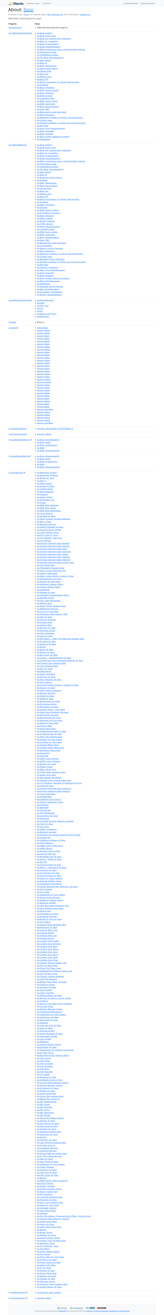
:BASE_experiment (46, 104)
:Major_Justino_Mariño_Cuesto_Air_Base (55, 576)
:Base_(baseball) (45, 134)
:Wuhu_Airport (44, 483)
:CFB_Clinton (43, 1061)
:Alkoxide (42, 1213)
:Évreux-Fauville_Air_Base (49, 875)
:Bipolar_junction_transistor (50, 248)
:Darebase (42, 85)
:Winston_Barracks (46, 693)
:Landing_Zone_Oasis (47, 952)
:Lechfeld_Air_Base (46, 516)
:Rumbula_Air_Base (46, 1077)
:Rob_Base (42, 125)
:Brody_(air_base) (45, 478)
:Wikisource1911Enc (47, 314)
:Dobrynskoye (44, 671)
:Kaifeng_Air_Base (46, 1270)
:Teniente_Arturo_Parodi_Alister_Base (54, 780)
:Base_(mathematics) (47, 445)
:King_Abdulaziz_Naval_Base (50, 908)
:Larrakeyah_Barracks (47, 1148)
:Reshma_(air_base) (46, 764)
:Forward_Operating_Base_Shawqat (53, 791)
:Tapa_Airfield (44, 1039)
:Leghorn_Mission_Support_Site (51, 963)
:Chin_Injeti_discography (48, 600)
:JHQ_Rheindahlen (46, 813)
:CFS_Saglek (43, 1074)
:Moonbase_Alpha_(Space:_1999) (52, 614)
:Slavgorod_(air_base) (47, 1134)
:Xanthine (42, 1001)
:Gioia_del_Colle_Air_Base (49, 1025)
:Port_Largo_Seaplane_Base (50, 1202)
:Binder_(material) (46, 221)
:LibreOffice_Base (45, 98)
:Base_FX (42, 63)
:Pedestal (42, 180)
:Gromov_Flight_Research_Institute (53, 1219)
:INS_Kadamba (44, 1107)
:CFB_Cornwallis (45, 1063)
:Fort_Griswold (44, 889)
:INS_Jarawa (43, 1104)
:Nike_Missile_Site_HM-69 (49, 777)
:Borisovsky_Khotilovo (47, 475)
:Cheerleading (44, 245)
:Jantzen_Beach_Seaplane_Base (51, 924)
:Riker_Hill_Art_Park (46, 769)
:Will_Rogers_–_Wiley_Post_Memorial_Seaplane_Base (60, 639)
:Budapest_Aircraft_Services (50, 286)
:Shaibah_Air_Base (46, 1279)
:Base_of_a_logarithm (47, 41)
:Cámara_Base (44, 726)
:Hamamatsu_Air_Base (48, 1017)
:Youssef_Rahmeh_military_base (52, 1153)
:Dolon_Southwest (46, 674)
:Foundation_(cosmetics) (48, 213)
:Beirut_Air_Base (45, 649)
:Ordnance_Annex (46, 984)
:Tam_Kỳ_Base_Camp (47, 974)
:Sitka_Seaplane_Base (47, 1126)
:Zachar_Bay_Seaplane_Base (50, 1096)
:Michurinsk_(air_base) (48, 715)
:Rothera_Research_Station (49, 1009)
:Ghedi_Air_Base (45, 698)
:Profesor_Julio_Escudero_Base (51, 1240)
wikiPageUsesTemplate (20, 300)
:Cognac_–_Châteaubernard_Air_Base (54, 658)
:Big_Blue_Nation (45, 598)
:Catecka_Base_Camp (47, 930)
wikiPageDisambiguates (20, 33)
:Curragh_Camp (45, 1006)
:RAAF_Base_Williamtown (49, 511)
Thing (25, 14)
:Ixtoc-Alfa (42, 756)
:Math (41, 303)
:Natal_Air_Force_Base (47, 723)
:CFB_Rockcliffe (44, 1072)
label (12, 322)
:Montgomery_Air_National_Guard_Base (55, 1050)
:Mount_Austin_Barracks (48, 897)
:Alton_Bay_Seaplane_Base (49, 737)
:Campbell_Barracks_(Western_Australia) (55, 821)
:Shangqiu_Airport (46, 1281)
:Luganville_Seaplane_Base (49, 1197)
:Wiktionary (43, 316)
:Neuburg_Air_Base (46, 644)
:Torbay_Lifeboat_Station (49, 587)
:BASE (41, 448)
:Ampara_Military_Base (48, 745)
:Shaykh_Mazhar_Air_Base (49, 1287)
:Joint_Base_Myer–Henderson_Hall (53, 905)
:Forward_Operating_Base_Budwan (53, 543)
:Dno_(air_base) (45, 668)
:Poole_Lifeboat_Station (48, 1251)
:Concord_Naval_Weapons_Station (53, 1082)
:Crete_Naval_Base (46, 794)
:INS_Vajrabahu (45, 1194)
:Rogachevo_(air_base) (48, 707)
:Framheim (43, 805)
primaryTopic (17, 1298)
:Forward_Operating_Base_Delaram (53, 546)
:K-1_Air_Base (44, 1268)
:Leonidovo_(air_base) (47, 816)
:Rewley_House (44, 767)
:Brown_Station (45, 1232)
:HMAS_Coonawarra (47, 829)
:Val (40, 311)
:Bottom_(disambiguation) (49, 294)
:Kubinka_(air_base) (46, 1235)
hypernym (16, 472)
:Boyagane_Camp (45, 1243)
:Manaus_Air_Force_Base (49, 581)
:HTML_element (45, 224)
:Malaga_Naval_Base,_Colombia (51, 982)
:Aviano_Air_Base (45, 1224)
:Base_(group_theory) (47, 68)
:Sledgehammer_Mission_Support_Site (54, 971)
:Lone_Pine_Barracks (47, 979)
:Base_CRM (43, 109)
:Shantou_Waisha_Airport (49, 1044)
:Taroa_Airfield (44, 990)
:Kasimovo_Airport (46, 630)
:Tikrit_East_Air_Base (47, 1172)
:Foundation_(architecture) (49, 292)
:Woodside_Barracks (47, 916)
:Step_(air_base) (45, 1159)
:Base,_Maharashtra (46, 66)
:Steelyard (42, 1023)
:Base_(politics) (44, 33)
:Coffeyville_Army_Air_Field (49, 1080)
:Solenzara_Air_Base (47, 870)
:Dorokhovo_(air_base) (48, 1088)
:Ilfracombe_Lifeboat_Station (50, 1118)
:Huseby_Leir (44, 837)
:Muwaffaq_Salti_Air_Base (49, 856)
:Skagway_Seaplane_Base (49, 1131)
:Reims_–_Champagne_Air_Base (51, 867)
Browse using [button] (32, 3)
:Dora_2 (41, 481)
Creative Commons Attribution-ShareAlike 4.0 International (108, 1311)
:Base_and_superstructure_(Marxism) (54, 38)
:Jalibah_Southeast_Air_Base (50, 527)
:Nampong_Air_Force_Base (49, 720)
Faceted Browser (130, 3)
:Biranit (41, 647)
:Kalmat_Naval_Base (47, 1273)
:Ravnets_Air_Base (46, 1121)
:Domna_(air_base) (46, 677)
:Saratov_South (44, 622)
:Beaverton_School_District (49, 177)
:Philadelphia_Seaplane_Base (50, 568)
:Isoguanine (43, 753)
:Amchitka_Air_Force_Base (49, 742)
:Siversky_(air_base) (46, 1129)
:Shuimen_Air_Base (46, 987)
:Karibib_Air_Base (45, 486)
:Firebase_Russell (45, 938)
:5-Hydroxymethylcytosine (49, 1012)
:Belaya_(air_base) (46, 652)
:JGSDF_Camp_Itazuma (48, 758)
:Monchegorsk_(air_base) (49, 718)
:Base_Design (44, 60)
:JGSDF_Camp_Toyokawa (48, 761)
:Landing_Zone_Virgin (47, 960)
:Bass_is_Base (44, 521)
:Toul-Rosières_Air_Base (48, 873)
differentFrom (17, 1292)
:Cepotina (42, 494)
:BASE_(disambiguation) (48, 450)
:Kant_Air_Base (44, 617)
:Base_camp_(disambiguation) (51, 128)
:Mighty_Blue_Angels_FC (48, 1099)
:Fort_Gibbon (44, 922)
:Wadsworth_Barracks (47, 609)
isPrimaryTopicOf (18, 434)
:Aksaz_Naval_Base (46, 728)
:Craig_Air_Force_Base (47, 611)
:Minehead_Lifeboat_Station (50, 584)
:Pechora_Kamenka (46, 619)
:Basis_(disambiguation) (48, 281)
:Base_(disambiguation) (48, 439)
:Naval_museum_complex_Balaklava (53, 519)
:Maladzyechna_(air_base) (49, 579)
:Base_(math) (44, 442)
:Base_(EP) (42, 79)
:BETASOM (42, 807)
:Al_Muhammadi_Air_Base (49, 734)
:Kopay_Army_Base (46, 775)
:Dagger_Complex (46, 1186)
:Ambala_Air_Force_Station (49, 739)
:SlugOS (41, 1137)
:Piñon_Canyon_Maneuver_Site (51, 570)
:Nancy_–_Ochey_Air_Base (49, 859)
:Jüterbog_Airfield (45, 1031)
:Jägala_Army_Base (46, 1265)
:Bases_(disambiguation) (48, 47)
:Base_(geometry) (45, 115)
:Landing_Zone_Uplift (47, 957)
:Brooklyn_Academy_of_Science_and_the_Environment (61, 123)
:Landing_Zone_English (48, 941)
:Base (42, 327)
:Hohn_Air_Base (45, 824)
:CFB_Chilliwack (45, 843)
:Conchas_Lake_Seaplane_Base (51, 663)
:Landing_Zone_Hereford (49, 944)
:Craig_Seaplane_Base (47, 666)
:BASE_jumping (44, 96)
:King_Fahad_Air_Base (47, 1161)
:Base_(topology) (45, 93)
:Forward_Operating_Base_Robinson (53, 560)
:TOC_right (43, 305)
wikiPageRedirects (19, 439)
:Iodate (41, 502)
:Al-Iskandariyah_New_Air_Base (51, 731)
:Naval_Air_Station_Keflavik (49, 878)
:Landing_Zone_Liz (46, 1145)
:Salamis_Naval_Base (47, 573)
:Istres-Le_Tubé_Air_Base (49, 851)
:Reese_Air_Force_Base (48, 1205)
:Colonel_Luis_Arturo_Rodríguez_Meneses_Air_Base (60, 660)
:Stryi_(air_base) (45, 636)
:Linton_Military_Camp (48, 532)
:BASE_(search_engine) (48, 90)
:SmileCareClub (45, 489)
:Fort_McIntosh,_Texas (47, 1246)
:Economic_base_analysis (49, 1292)
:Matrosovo (43, 818)
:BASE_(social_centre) (47, 101)
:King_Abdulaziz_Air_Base (49, 679)
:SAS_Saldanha (44, 682)
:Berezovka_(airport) (47, 472)
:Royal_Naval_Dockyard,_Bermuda (52, 712)
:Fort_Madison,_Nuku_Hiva (49, 538)
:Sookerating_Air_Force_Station (51, 1014)
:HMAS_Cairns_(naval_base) (50, 846)
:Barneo (41, 1230)
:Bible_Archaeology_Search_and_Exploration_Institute (61, 49)
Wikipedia (62, 1311)
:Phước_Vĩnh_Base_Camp (49, 968)
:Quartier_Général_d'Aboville (50, 976)
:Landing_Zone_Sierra (47, 954)
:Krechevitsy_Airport (47, 704)
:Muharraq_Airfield (46, 903)
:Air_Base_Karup (45, 1053)
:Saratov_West (44, 625)
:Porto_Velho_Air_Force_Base (50, 1257)
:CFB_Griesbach (45, 1066)
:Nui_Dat (42, 862)
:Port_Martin (43, 1254)
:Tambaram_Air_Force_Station (51, 1164)
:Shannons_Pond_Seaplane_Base (52, 1284)
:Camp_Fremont (45, 1183)
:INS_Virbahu (44, 1115)
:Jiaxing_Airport (45, 497)
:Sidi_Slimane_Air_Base (48, 1123)
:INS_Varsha (43, 1110)
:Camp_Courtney (45, 993)
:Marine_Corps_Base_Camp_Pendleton (54, 1003)
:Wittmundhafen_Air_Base (49, 995)
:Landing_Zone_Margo (48, 949)
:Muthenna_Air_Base (47, 927)
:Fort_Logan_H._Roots (47, 535)
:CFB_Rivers (43, 1069)
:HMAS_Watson (45, 848)
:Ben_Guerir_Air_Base (47, 655)
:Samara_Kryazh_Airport (48, 1238)
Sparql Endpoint (147, 3)
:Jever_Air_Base (44, 1028)
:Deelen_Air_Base (45, 696)
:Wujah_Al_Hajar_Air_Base (49, 919)
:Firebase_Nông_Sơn (47, 935)
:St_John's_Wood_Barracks (49, 1156)
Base (28, 9)
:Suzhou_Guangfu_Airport (49, 1189)
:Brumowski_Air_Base (47, 1020)
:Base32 (41, 1178)
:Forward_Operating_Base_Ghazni (52, 554)
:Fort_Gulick (43, 892)
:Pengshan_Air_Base (47, 1200)
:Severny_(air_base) (46, 1276)
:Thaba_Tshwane (45, 1167)
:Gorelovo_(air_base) (47, 1170)
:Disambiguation (45, 300)
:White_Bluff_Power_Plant (49, 1227)
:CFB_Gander (44, 810)
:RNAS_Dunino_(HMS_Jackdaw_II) (52, 1181)
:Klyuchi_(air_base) (46, 688)
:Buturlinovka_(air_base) (48, 701)
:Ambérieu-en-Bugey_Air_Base (51, 840)
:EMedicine (43, 1042)
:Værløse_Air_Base (46, 592)
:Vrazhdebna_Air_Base (47, 914)
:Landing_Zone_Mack (47, 946)
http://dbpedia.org (55, 14)
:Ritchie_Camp (44, 603)
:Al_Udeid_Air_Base (46, 641)
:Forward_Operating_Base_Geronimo (54, 551)
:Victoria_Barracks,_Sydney (49, 1085)
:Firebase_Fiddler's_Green (49, 881)
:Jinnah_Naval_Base (46, 1093)
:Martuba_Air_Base (46, 628)
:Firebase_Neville (45, 933)
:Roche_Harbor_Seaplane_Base (51, 606)
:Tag (40, 308)
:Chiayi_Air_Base (45, 786)
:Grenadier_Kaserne (46, 1208)
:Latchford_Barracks (47, 1151)
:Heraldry (42, 207)
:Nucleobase (43, 139)
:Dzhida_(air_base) (46, 1091)
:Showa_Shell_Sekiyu (47, 1221)
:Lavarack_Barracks (46, 854)
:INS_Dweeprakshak (47, 1102)
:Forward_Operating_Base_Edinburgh (54, 788)
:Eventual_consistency (47, 267)
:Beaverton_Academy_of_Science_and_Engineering (60, 117)
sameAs (13, 327)
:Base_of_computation (48, 44)
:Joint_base (43, 826)
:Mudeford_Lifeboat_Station (50, 900)
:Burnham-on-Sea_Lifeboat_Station (53, 1055)
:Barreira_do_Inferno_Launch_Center (54, 998)
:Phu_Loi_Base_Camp (47, 965)
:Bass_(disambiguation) (48, 289)
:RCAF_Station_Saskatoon (49, 690)
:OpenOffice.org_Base (47, 55)
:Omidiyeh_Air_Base (46, 1047)
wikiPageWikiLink (18, 145)
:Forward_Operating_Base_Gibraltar (53, 557)
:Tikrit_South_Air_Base (47, 1175)
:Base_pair (42, 74)
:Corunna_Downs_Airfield (49, 530)
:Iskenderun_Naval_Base (48, 750)
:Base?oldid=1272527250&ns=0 (55, 428)
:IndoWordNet (44, 796)
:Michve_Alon (44, 911)
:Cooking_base (44, 120)
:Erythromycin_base (46, 52)
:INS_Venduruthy (45, 1112)
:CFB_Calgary (44, 1058)
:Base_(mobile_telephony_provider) (53, 136)
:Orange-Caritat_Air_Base (49, 865)
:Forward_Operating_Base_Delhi (52, 549)
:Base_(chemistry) (46, 87)
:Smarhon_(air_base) (47, 1140)
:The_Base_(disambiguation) (50, 57)
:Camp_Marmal (45, 513)
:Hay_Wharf (43, 1249)
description (15, 27)
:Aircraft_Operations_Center (50, 802)
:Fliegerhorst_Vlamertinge (49, 884)
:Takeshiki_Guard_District (49, 799)
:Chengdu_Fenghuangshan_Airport (53, 595)
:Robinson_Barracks (46, 832)
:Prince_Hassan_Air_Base (49, 1262)
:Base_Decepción (45, 491)
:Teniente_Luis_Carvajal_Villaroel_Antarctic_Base (58, 835)
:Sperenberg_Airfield (47, 1036)
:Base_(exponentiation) (48, 106)
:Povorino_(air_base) (47, 1259)
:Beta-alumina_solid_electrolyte (51, 112)
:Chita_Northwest (45, 633)
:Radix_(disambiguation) (48, 226)
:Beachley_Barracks (46, 524)
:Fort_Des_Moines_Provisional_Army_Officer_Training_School (64, 1216)
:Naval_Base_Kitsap (46, 1210)
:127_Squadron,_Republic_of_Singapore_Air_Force (59, 783)
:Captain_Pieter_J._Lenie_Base (51, 709)
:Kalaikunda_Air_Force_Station (51, 895)
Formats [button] (46, 3)
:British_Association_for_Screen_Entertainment (58, 82)
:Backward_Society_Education (51, 259)
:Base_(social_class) (46, 36)
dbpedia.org (85, 14)
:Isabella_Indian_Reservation (50, 747)
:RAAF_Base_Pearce (46, 508)
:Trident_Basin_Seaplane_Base (51, 772)
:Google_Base (44, 71)
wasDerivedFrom (18, 428)
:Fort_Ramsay (44, 540)
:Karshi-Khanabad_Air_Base (50, 1033)
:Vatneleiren (43, 590)
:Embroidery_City (45, 500)
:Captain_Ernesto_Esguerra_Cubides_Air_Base (57, 685)
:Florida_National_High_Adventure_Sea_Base (57, 886)
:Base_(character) (45, 131)
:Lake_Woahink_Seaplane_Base (51, 1142)
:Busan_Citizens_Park (47, 1191)
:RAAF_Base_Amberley (47, 505)
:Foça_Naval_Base (46, 565)
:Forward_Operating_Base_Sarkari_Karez (55, 562)
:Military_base (44, 76)
